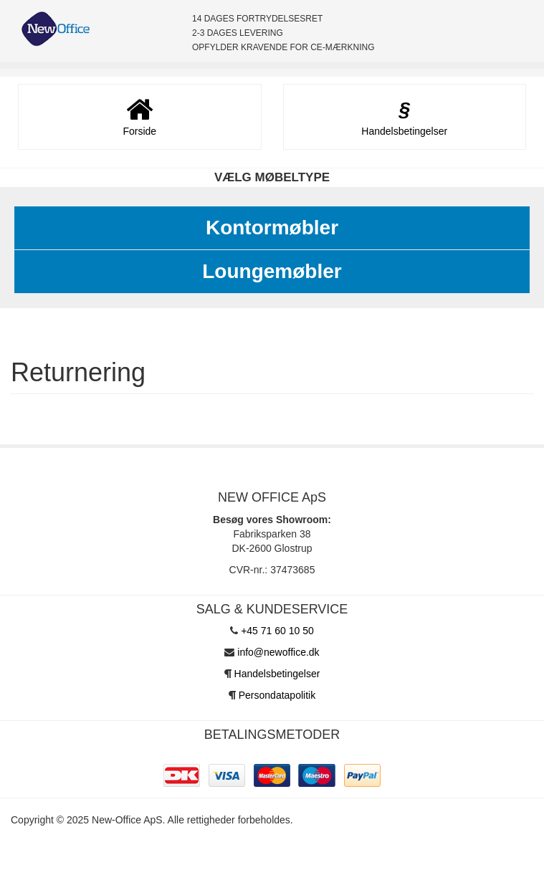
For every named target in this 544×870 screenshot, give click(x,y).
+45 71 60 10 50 (277, 630)
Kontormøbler (272, 227)
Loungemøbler (271, 271)
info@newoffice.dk (278, 652)
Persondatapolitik (277, 695)
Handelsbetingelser (277, 673)
